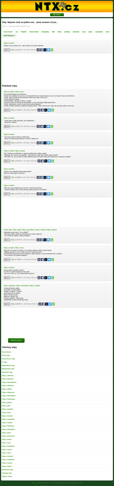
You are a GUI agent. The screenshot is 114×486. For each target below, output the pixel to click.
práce (90, 32)
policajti (67, 32)
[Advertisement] (57, 68)
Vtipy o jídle (17, 230)
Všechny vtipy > (16, 340)
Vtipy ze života (7, 476)
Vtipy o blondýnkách (9, 382)
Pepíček (23, 32)
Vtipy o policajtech (8, 429)
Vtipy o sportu (20, 151)
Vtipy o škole (6, 453)
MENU (56, 14)
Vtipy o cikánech (8, 385)
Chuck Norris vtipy (8, 359)
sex (16, 32)
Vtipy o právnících (8, 436)
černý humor (8, 32)
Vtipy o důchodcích (9, 396)
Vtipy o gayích (7, 402)
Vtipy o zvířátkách (8, 459)
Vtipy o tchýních (7, 456)
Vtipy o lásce (6, 412)
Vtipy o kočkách (7, 409)
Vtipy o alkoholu (9, 285)
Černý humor (6, 352)
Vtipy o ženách (51, 230)
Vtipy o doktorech (8, 392)
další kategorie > (9, 35)
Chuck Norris (34, 32)
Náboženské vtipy (8, 369)
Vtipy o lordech (7, 416)
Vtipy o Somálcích (8, 446)
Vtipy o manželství (28, 230)
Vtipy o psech (7, 439)
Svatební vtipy (7, 473)
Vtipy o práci (6, 433)
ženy (84, 32)
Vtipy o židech (7, 466)
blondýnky (45, 32)
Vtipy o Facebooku (8, 399)
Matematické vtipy (8, 365)
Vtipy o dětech (7, 389)
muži (107, 32)
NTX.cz (34, 483)
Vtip (12, 50)
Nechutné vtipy (7, 372)
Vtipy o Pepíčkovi (8, 426)
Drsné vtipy (8, 230)
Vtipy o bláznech (8, 379)
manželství (99, 32)
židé (53, 32)
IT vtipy (4, 362)
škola (59, 32)
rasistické (76, 32)
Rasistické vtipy (7, 469)
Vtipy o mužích (9, 43)
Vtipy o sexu (19, 91)
